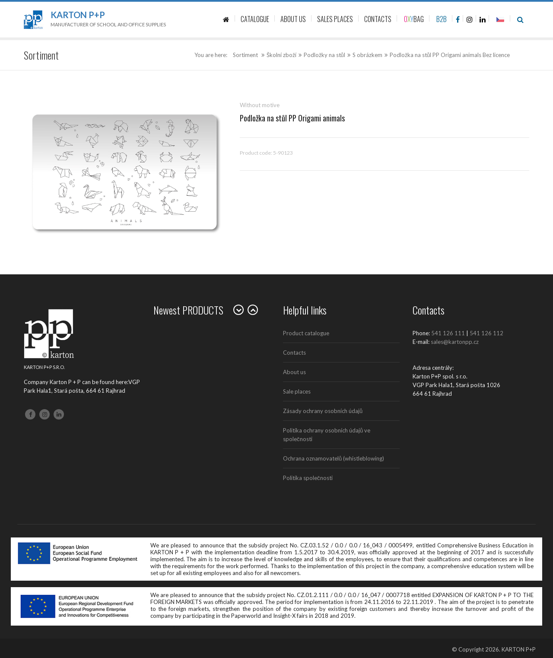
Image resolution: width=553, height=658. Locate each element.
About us (294, 372)
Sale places (297, 391)
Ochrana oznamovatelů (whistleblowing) (333, 458)
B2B (441, 19)
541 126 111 (448, 333)
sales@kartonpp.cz (455, 341)
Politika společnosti (308, 477)
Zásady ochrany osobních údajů (322, 410)
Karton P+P (78, 15)
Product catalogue (306, 333)
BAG (414, 19)
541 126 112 (486, 333)
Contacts (294, 352)
